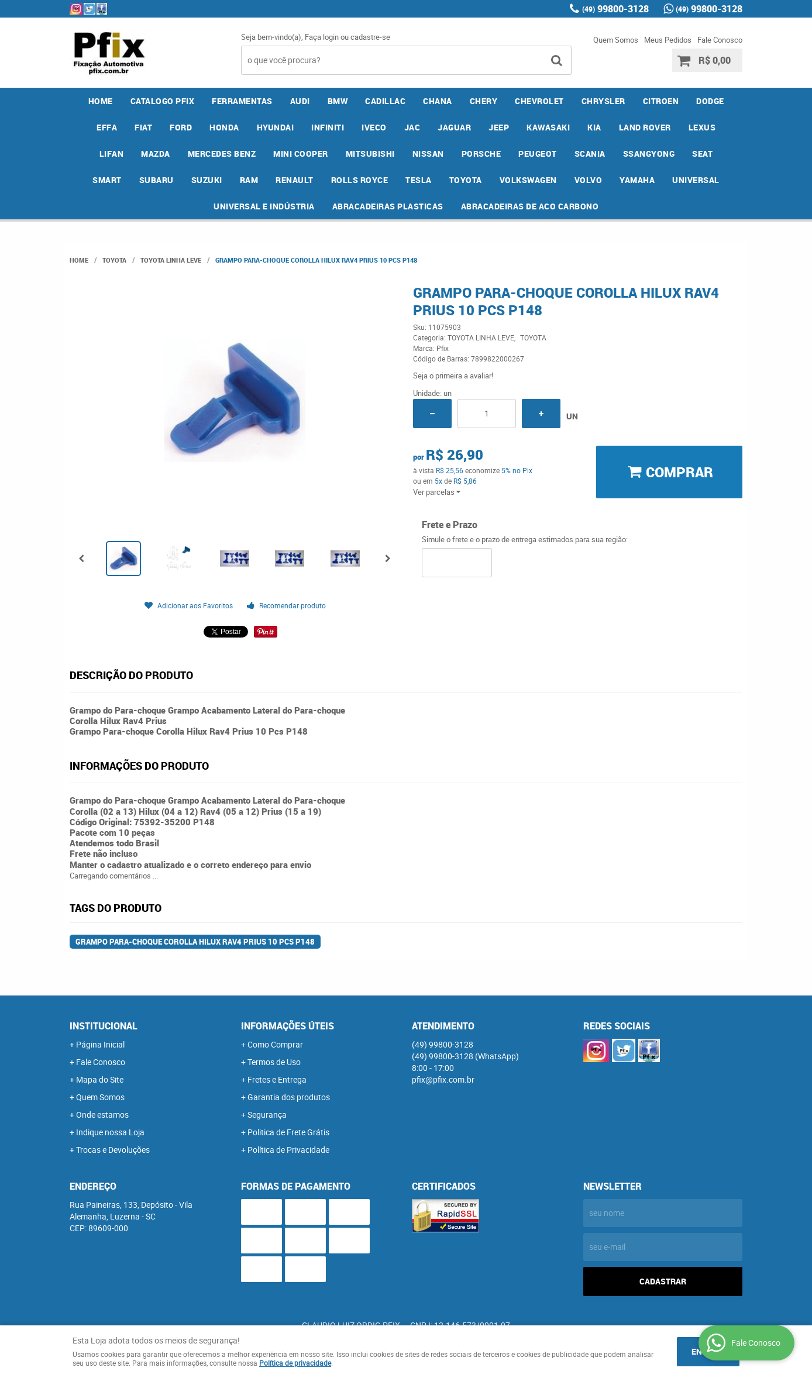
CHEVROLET (539, 100)
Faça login (322, 37)
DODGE (710, 100)
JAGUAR (454, 127)
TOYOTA (465, 179)
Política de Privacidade (288, 1149)
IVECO (374, 127)
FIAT (143, 127)
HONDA (224, 127)
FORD (181, 127)
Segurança (267, 1114)
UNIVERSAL (696, 179)
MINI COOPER (300, 153)
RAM (249, 179)
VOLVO (588, 179)
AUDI (300, 100)
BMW (338, 100)
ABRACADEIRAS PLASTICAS (387, 206)
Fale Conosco (719, 40)
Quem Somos (615, 40)
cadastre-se (370, 37)
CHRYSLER (603, 100)
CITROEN (661, 100)
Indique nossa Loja (110, 1132)
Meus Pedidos (667, 40)
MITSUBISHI (370, 153)
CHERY (484, 100)
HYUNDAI (275, 127)
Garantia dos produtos (288, 1097)
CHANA (437, 100)
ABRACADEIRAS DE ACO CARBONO (530, 206)
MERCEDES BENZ (222, 153)
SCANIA (589, 153)
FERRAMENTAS (242, 100)
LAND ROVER (645, 127)
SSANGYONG (649, 153)
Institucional (103, 1025)
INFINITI (327, 127)
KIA (594, 127)
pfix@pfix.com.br (443, 1079)
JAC (412, 127)
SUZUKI (206, 179)
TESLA (418, 179)
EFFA (107, 127)
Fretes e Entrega (277, 1079)
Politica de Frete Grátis (288, 1132)
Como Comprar (275, 1044)
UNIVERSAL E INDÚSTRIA (264, 206)
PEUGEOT (537, 153)
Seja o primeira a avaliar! (453, 375)
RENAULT (295, 179)
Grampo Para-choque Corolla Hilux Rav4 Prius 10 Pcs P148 (195, 941)
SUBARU (156, 179)
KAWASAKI (548, 127)
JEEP (498, 127)
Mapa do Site (99, 1079)
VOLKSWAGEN (528, 179)
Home (100, 100)
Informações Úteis (287, 1025)
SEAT (702, 153)
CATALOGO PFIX (162, 100)
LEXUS (702, 127)
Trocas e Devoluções (113, 1149)
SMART (107, 179)
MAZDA (155, 153)
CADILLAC (385, 100)
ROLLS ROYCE (359, 179)
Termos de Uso (274, 1061)
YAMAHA (637, 179)
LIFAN (111, 153)
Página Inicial (100, 1044)
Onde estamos (102, 1114)
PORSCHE (481, 153)
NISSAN (428, 153)
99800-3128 (615, 8)
